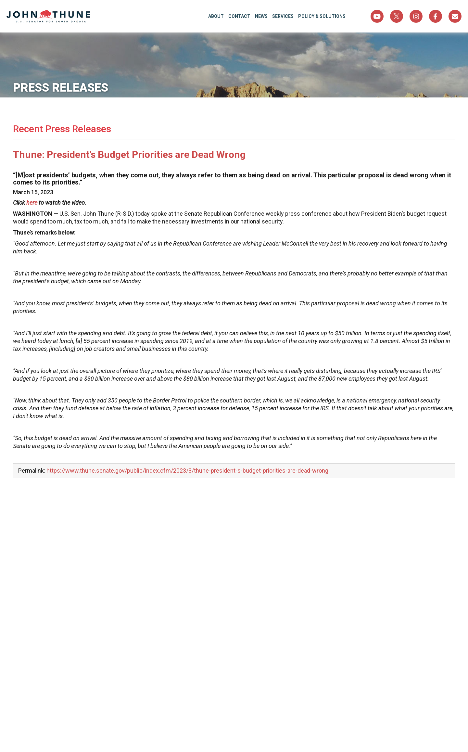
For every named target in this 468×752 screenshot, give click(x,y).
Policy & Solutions (322, 16)
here (31, 202)
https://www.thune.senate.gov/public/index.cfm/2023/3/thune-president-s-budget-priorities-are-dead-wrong (187, 470)
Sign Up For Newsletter (455, 16)
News (261, 16)
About (216, 16)
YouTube (377, 16)
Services (283, 16)
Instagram (416, 16)
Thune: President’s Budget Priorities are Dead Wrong (129, 154)
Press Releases (60, 88)
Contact (239, 16)
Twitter (396, 16)
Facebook (435, 16)
